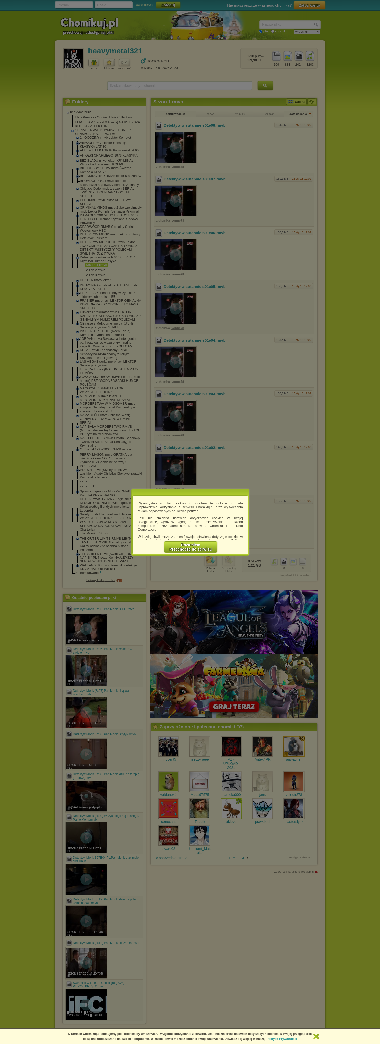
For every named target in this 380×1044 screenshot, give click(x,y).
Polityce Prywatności (282, 1039)
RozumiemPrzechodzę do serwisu (191, 547)
